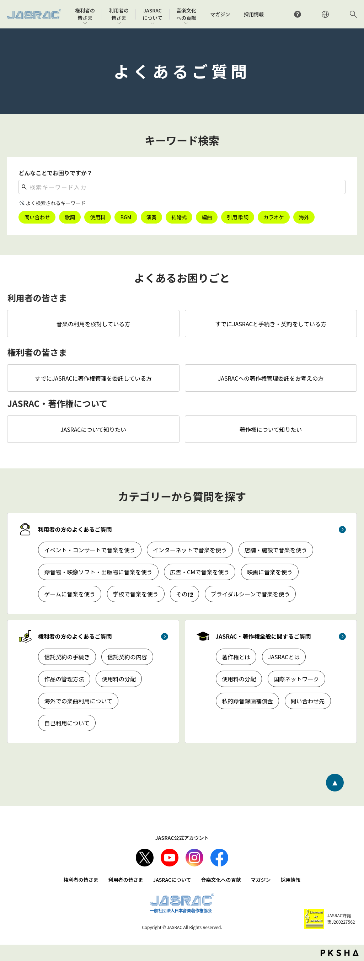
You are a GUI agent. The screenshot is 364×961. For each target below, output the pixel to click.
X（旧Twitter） (145, 857)
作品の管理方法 (64, 679)
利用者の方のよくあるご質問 (75, 529)
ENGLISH (325, 14)
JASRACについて (172, 879)
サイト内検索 (353, 14)
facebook (219, 857)
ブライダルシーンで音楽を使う (250, 594)
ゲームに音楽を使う (69, 594)
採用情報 (291, 879)
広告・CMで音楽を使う (199, 572)
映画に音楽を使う (270, 572)
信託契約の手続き (67, 657)
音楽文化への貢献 (221, 879)
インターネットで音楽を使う (190, 550)
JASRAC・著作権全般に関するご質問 (263, 636)
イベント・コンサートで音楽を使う (89, 550)
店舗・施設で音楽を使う (276, 550)
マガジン (261, 879)
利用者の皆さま (125, 879)
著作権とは (236, 657)
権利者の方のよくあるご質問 (75, 636)
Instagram (194, 857)
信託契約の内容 (127, 657)
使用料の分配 (119, 679)
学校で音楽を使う (136, 594)
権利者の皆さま (80, 879)
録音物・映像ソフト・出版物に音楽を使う (98, 572)
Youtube (169, 857)
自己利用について (67, 723)
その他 (184, 594)
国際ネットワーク (296, 679)
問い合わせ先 (308, 701)
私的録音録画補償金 (247, 701)
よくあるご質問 (297, 14)
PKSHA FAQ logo (340, 952)
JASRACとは (284, 657)
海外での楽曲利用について (78, 701)
